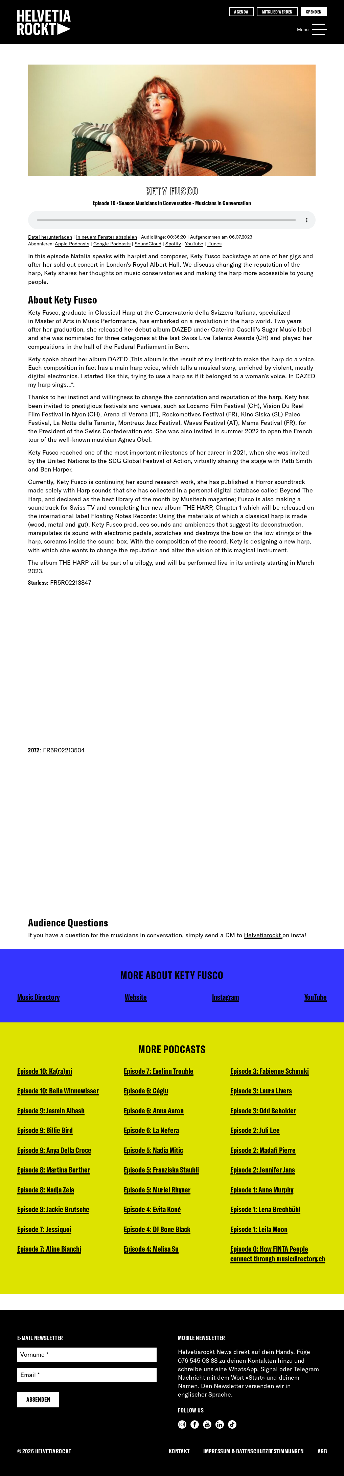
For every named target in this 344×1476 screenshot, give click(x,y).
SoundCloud (144, 243)
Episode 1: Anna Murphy (264, 1152)
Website (136, 997)
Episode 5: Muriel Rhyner (158, 1172)
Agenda (241, 12)
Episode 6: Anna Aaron (155, 1091)
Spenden (314, 12)
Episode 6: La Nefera (152, 1112)
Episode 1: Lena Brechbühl (267, 1172)
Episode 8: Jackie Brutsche (54, 1213)
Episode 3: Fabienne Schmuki (165, 1254)
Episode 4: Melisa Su (152, 1233)
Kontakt (179, 1451)
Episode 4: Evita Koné (154, 1193)
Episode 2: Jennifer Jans (263, 1132)
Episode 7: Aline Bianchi (51, 1254)
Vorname (34, 1354)
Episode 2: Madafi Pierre (264, 1112)
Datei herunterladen (49, 237)
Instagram (225, 997)
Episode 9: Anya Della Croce (56, 1152)
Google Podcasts (109, 243)
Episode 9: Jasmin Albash (52, 1112)
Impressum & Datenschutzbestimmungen (253, 1451)
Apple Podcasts (71, 243)
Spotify (169, 243)
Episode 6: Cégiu (146, 1071)
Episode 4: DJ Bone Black (158, 1213)
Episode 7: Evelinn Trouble (54, 1274)
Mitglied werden (277, 12)
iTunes (209, 243)
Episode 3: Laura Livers (156, 1274)
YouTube (190, 243)
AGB (322, 1451)
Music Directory (39, 997)
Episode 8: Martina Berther (55, 1172)
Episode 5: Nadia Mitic (155, 1132)
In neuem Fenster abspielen (103, 237)
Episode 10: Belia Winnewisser (59, 1091)
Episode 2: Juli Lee (255, 1091)
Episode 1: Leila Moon (260, 1193)
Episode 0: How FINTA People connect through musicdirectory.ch (271, 1223)
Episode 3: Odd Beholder (264, 1071)
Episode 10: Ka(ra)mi (46, 1071)
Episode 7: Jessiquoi (45, 1233)
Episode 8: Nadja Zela (47, 1193)
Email (30, 1375)
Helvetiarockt (263, 934)
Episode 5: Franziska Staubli (163, 1152)
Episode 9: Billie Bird (46, 1132)
